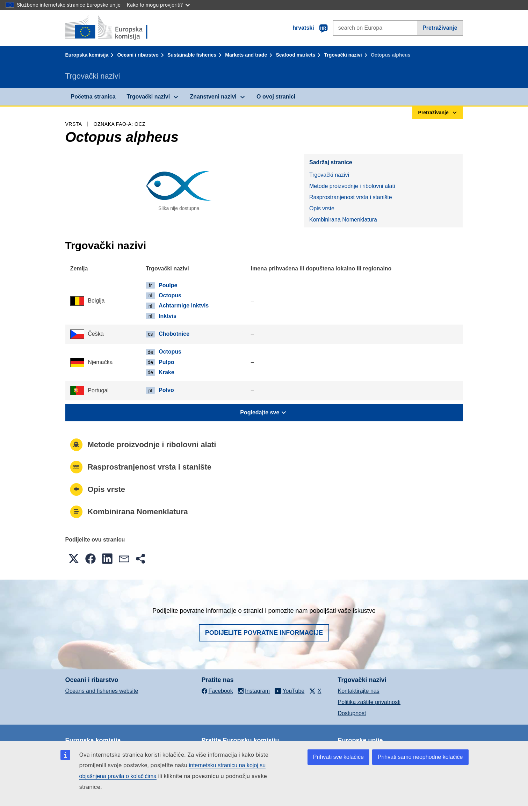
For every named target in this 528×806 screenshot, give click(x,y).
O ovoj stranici (275, 97)
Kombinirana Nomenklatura (343, 220)
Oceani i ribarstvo (137, 55)
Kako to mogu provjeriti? (158, 5)
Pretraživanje (439, 28)
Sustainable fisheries (191, 55)
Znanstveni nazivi (213, 97)
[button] (74, 559)
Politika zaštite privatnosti (369, 702)
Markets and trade (246, 55)
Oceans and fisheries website (101, 691)
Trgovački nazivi (343, 55)
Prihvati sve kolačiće (338, 757)
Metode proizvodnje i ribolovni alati (352, 186)
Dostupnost (352, 713)
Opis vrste (321, 208)
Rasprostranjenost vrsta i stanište (350, 197)
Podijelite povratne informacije (264, 632)
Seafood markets (295, 55)
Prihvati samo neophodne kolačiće (420, 757)
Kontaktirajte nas (358, 691)
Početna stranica (93, 97)
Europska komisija (87, 55)
